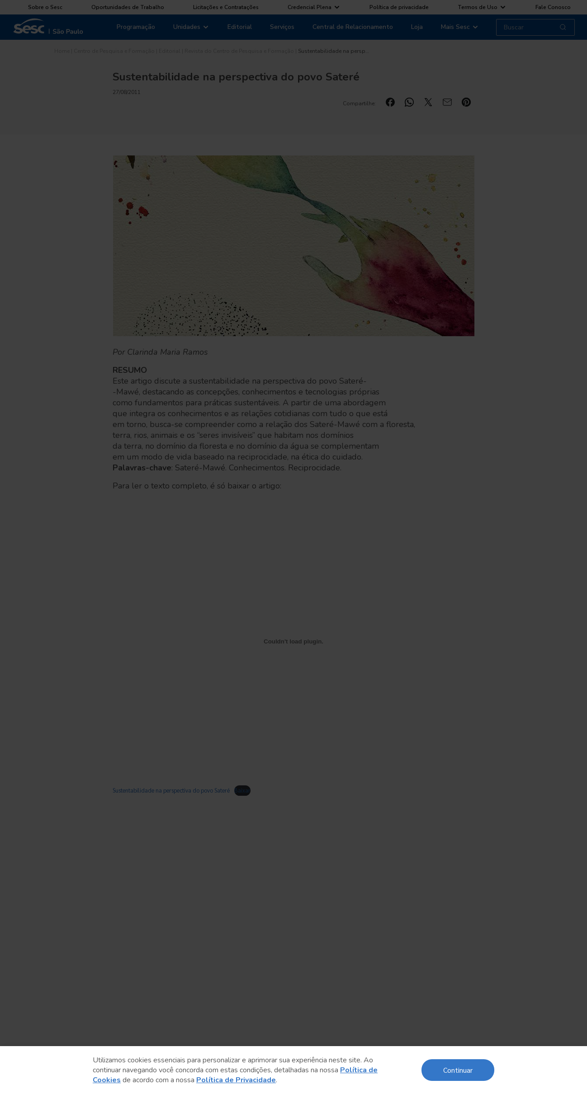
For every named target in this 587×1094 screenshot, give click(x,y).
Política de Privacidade (236, 1080)
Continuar (458, 1070)
